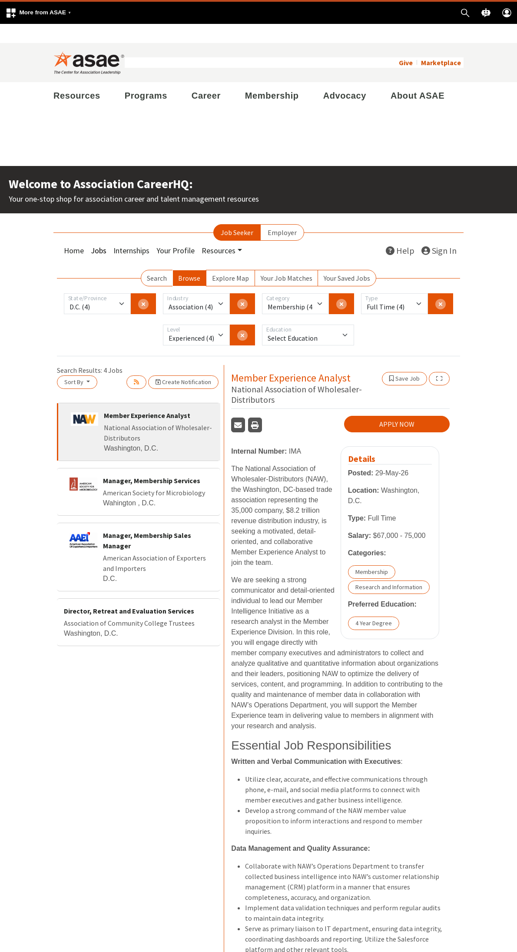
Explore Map (230, 259)
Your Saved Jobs (347, 259)
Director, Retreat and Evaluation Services (129, 591)
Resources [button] (218, 231)
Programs (146, 76)
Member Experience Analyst (147, 396)
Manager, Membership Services (151, 461)
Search (157, 259)
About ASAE (417, 76)
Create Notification (183, 363)
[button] (38, 13)
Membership (272, 76)
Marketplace (441, 43)
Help (400, 231)
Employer (282, 213)
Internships (131, 231)
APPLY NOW (396, 405)
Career (206, 76)
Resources (76, 76)
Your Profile (175, 231)
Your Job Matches (286, 259)
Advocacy (344, 76)
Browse (189, 259)
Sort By (74, 363)
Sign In (439, 231)
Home (74, 231)
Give (406, 43)
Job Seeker (237, 213)
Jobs (98, 231)
